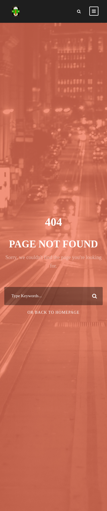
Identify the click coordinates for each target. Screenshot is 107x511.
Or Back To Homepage (53, 312)
